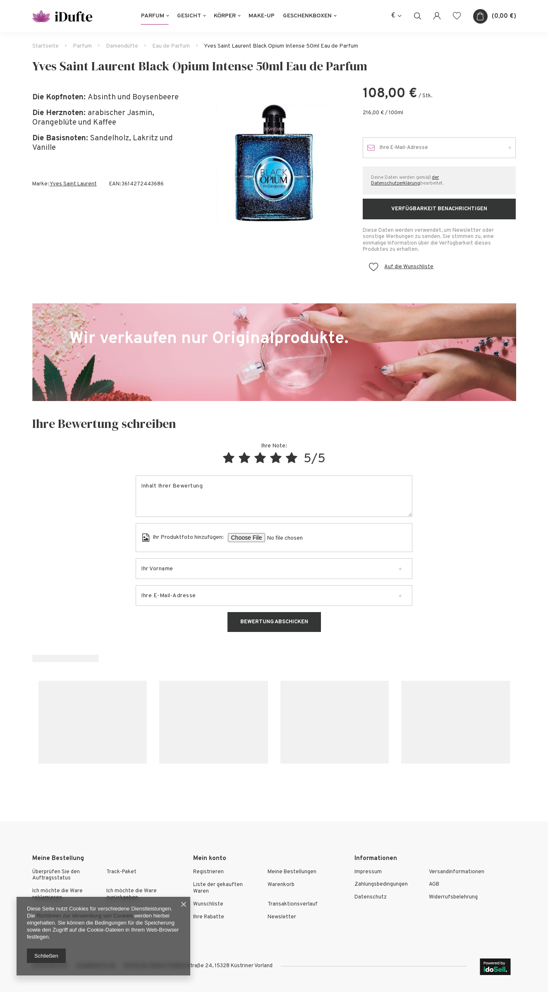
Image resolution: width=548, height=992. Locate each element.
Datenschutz (370, 897)
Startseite (45, 46)
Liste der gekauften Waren (218, 888)
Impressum (368, 872)
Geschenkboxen (307, 15)
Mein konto (209, 858)
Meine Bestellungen (292, 872)
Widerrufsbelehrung (453, 897)
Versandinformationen (456, 872)
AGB (434, 885)
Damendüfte (122, 46)
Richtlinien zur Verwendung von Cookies (84, 916)
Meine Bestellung (58, 858)
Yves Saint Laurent (73, 184)
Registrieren (208, 872)
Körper (225, 15)
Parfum (152, 15)
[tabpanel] (274, 163)
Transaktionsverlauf (293, 904)
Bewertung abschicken (274, 622)
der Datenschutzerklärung (405, 180)
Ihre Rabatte (208, 917)
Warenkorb (281, 885)
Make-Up (262, 15)
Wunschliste (208, 904)
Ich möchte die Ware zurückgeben (131, 894)
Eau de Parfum (171, 46)
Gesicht (189, 15)
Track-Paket (121, 872)
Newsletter (282, 917)
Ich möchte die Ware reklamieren (57, 894)
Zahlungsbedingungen (381, 885)
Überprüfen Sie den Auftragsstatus (56, 875)
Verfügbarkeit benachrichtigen (439, 209)
